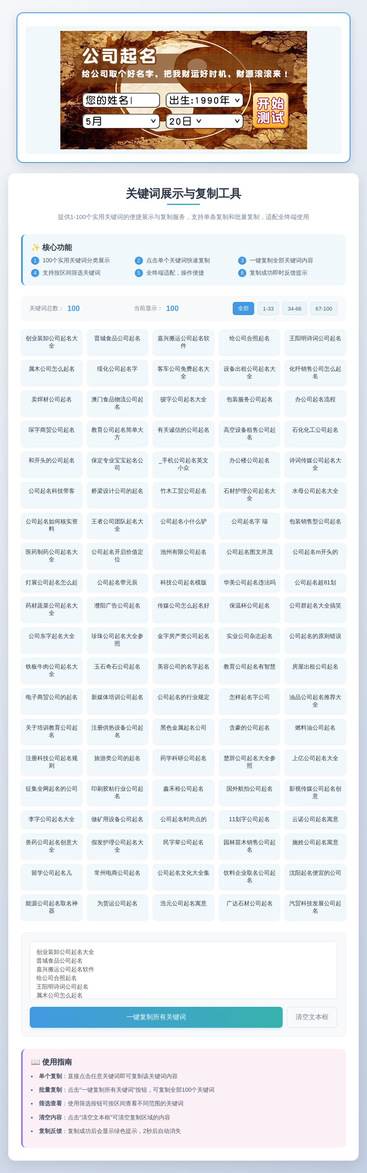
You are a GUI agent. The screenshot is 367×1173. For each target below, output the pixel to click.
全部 (243, 308)
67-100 (324, 309)
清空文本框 (312, 1016)
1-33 (268, 309)
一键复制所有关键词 (156, 1016)
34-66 (294, 309)
